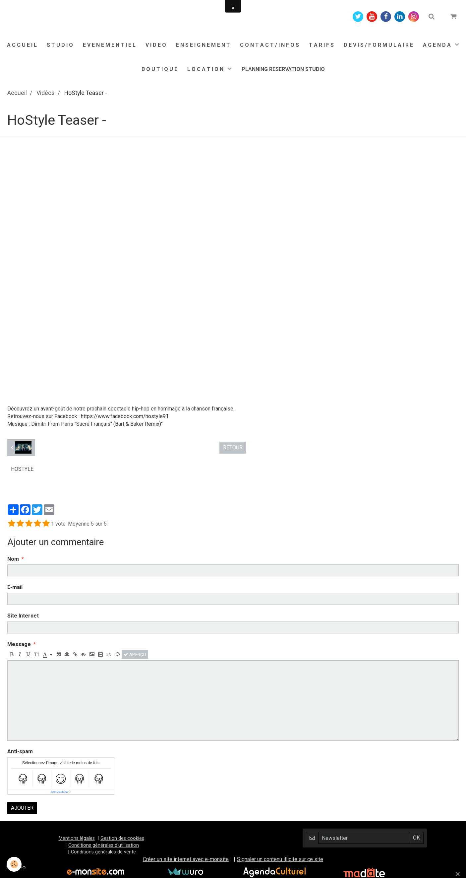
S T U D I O (60, 45)
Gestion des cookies (122, 838)
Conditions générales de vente (103, 852)
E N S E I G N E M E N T (203, 45)
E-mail (15, 587)
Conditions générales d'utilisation (103, 845)
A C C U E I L (22, 45)
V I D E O (156, 45)
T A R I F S (321, 45)
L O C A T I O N (206, 69)
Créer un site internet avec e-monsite (186, 859)
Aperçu (135, 654)
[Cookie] (14, 864)
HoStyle (22, 469)
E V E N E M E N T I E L (109, 45)
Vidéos (45, 93)
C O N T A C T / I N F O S (269, 45)
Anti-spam (20, 751)
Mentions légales (77, 838)
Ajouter (22, 808)
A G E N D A (437, 45)
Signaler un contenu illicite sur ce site (280, 859)
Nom (13, 559)
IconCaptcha (59, 791)
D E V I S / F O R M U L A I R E (378, 45)
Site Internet (23, 616)
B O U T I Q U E (159, 69)
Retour (233, 447)
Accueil (17, 93)
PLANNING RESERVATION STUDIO (283, 69)
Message (19, 644)
